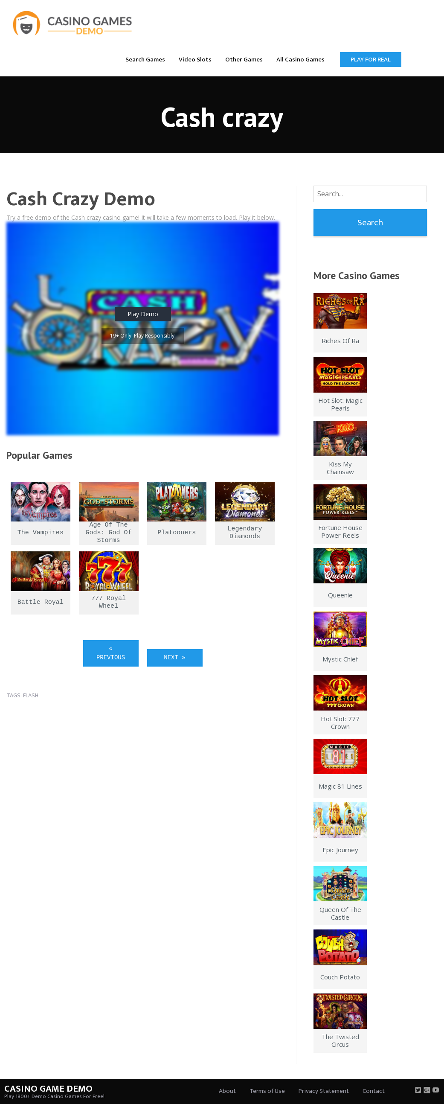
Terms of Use (267, 1091)
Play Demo (143, 314)
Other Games (244, 59)
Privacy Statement (324, 1091)
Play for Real (371, 59)
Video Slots (195, 59)
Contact (374, 1091)
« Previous (110, 653)
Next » (174, 657)
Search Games (145, 59)
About (227, 1091)
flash (30, 695)
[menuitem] (145, 59)
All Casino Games (300, 59)
